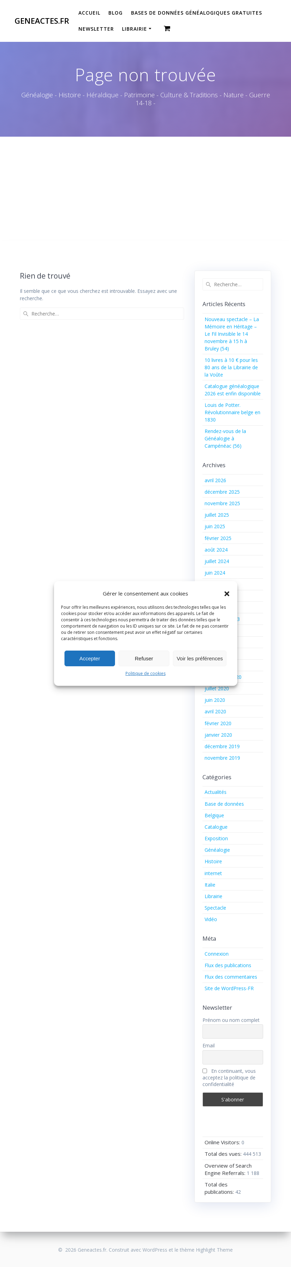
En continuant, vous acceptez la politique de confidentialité (229, 1077)
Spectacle (215, 907)
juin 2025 (215, 526)
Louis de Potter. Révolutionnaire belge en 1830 (232, 412)
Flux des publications (228, 965)
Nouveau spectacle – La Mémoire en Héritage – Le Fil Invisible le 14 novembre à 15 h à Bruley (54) (232, 334)
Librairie (134, 28)
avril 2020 (215, 711)
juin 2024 (215, 572)
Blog (115, 12)
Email (208, 1045)
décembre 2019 (222, 746)
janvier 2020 (218, 734)
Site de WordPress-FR (229, 988)
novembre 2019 (222, 757)
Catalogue (216, 827)
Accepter (89, 658)
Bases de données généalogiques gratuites (196, 12)
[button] (226, 593)
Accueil (89, 12)
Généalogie (217, 850)
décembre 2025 (222, 491)
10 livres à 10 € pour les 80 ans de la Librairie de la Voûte (231, 367)
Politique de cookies (145, 673)
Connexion (217, 953)
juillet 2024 (217, 561)
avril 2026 (215, 480)
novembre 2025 (222, 503)
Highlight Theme (214, 1249)
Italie (210, 884)
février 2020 (218, 723)
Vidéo (211, 919)
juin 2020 (215, 700)
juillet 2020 (217, 688)
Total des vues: (224, 1153)
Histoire (213, 861)
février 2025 (218, 538)
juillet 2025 (217, 514)
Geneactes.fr (42, 21)
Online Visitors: (223, 1142)
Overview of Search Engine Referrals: (228, 1169)
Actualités (216, 792)
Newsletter (96, 28)
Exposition (216, 838)
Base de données (224, 804)
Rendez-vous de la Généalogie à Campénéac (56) (225, 438)
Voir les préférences (200, 658)
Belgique (214, 815)
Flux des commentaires (231, 976)
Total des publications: (220, 1188)
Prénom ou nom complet (231, 1020)
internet (213, 873)
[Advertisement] (145, 189)
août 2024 (216, 549)
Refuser (144, 658)
